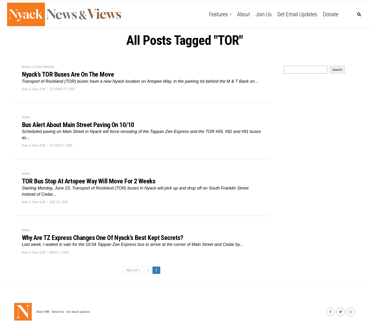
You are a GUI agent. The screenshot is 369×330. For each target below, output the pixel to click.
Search (337, 69)
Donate (330, 14)
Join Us (264, 14)
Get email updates (297, 14)
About (243, 14)
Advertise (58, 311)
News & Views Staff (34, 88)
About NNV (42, 311)
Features (218, 14)
